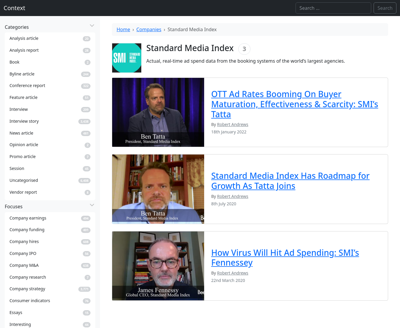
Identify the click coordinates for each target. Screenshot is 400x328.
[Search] (333, 8)
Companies (148, 29)
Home (123, 29)
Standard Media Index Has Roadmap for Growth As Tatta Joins (290, 180)
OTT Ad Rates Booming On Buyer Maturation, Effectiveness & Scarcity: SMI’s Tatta (294, 103)
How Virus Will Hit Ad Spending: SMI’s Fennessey (285, 257)
